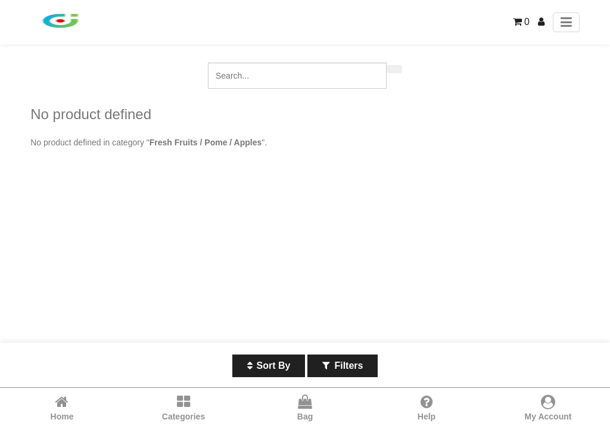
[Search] (394, 69)
